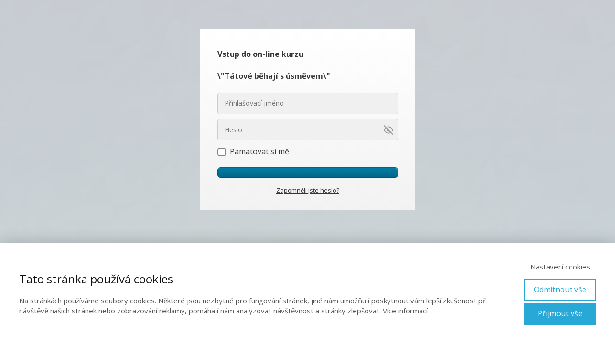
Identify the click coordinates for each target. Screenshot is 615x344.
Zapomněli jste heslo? (307, 190)
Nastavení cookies (560, 266)
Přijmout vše (560, 313)
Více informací (405, 310)
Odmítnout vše (560, 289)
